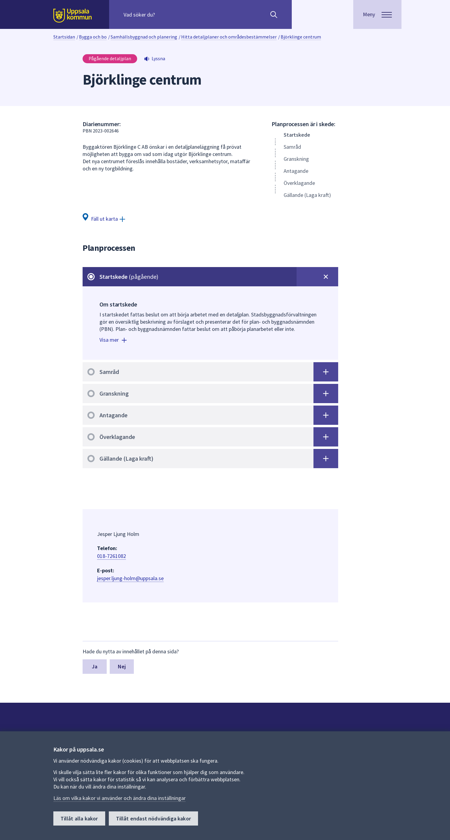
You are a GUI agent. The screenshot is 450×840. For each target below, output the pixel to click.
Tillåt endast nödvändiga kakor (153, 818)
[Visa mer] (113, 340)
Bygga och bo (93, 37)
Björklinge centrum (301, 37)
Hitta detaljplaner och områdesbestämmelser (229, 37)
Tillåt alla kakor (79, 818)
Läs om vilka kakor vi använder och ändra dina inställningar (119, 798)
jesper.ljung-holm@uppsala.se (130, 578)
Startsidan (64, 37)
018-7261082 (111, 555)
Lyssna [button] (158, 58)
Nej (122, 666)
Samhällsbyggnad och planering (144, 37)
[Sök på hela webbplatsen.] (162, 14)
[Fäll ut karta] (104, 218)
